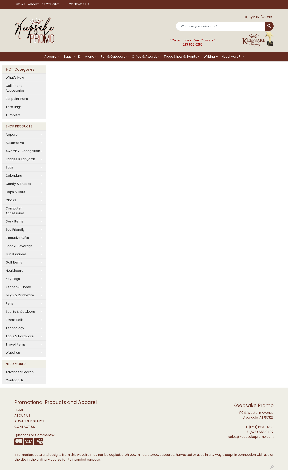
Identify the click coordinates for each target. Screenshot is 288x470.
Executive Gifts (17, 238)
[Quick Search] (220, 26)
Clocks (11, 200)
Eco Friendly (15, 229)
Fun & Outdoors (113, 56)
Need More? (230, 56)
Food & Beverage (19, 246)
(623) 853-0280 (261, 427)
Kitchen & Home (18, 287)
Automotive (15, 142)
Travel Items (15, 344)
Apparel (50, 56)
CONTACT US (79, 4)
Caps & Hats (15, 192)
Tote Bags (13, 107)
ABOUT (33, 4)
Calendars (14, 175)
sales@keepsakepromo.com (251, 436)
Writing (209, 56)
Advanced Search (20, 372)
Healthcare (14, 270)
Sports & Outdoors (20, 311)
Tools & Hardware (20, 336)
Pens (9, 303)
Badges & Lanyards (20, 159)
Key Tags (13, 279)
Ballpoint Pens (17, 98)
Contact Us (14, 380)
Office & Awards (144, 56)
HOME (20, 4)
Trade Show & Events (180, 56)
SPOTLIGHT (50, 4)
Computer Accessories (15, 210)
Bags (67, 56)
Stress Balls (14, 320)
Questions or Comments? (34, 435)
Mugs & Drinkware (20, 295)
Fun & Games (16, 254)
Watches (13, 352)
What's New (15, 77)
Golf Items (14, 262)
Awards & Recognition (23, 151)
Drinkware (86, 56)
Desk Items (14, 221)
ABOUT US (22, 415)
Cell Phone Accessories (15, 88)
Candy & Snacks (18, 183)
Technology (15, 328)
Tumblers (13, 115)
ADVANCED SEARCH (29, 421)
